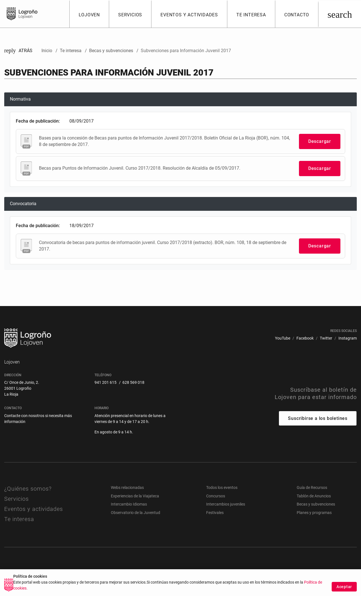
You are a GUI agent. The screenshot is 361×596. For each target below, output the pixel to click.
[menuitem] (282, 338)
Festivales (215, 512)
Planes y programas (314, 512)
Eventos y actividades (33, 509)
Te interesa (19, 519)
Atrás (18, 50)
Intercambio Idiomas (129, 504)
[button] (89, 14)
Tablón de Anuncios (314, 496)
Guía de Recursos (312, 487)
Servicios (16, 498)
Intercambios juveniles (225, 504)
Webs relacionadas (127, 487)
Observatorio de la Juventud (135, 512)
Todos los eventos (221, 487)
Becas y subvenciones (316, 504)
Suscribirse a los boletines (317, 418)
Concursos (215, 496)
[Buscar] (339, 14)
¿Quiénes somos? (28, 488)
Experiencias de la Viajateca (135, 496)
